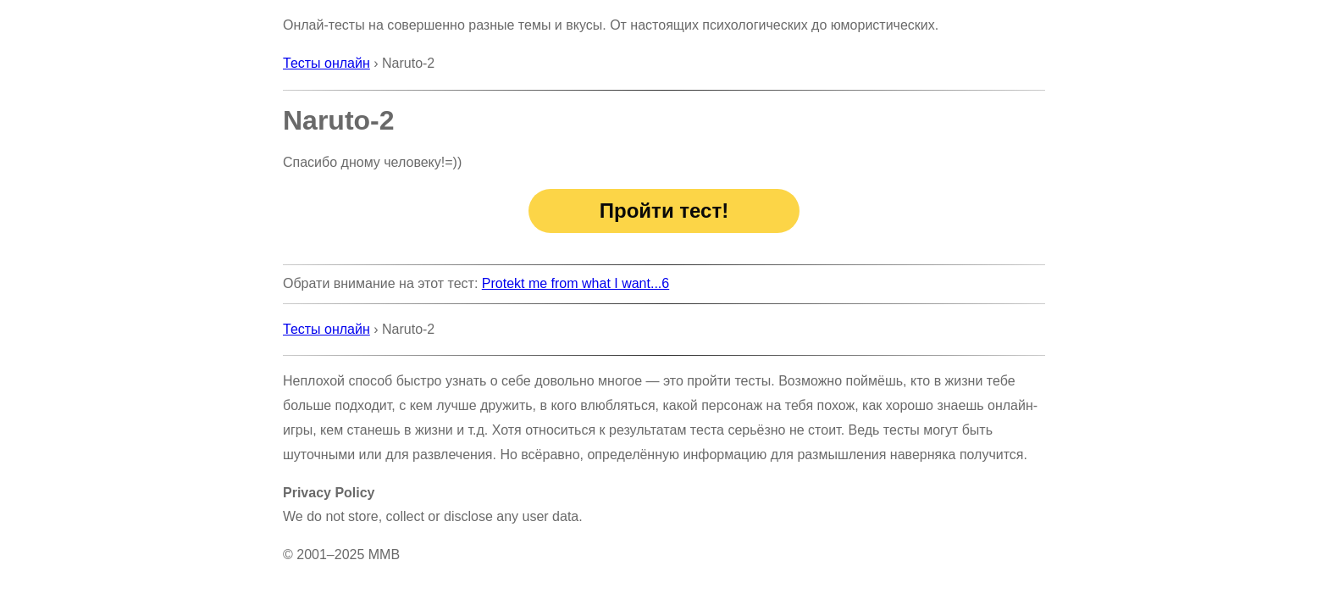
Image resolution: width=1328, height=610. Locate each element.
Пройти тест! (664, 210)
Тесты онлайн (326, 63)
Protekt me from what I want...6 (575, 283)
